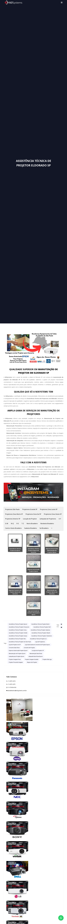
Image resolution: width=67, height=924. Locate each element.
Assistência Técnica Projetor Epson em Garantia (33, 550)
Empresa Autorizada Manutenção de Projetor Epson (52, 550)
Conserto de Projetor (29, 647)
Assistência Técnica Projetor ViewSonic (41, 636)
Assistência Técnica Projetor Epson (18, 624)
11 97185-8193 (11, 687)
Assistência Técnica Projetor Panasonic (19, 627)
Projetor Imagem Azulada (31, 659)
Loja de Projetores (40, 642)
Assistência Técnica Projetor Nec (17, 639)
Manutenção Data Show (36, 653)
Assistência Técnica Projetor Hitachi (41, 633)
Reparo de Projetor (32, 662)
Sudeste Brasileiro (30, 528)
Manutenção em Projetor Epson (17, 653)
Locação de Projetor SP (33, 590)
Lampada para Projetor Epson (16, 656)
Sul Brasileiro (44, 528)
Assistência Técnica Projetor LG (38, 639)
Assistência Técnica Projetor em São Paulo (20, 642)
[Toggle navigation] (62, 2)
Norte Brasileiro (32, 523)
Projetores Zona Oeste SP (53, 514)
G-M (6, 523)
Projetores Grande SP (29, 509)
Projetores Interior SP (12, 519)
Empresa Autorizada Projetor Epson (18, 650)
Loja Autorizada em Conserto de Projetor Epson (37, 644)
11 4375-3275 (10, 684)
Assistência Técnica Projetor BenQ (40, 624)
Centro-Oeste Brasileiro (13, 528)
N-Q (12, 523)
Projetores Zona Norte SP (14, 514)
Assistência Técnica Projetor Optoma (40, 630)
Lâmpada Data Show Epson (36, 656)
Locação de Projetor (30, 519)
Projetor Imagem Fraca (15, 659)
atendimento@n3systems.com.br (16, 690)
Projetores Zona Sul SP (33, 514)
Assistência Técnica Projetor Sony (18, 630)
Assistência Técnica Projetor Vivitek (18, 633)
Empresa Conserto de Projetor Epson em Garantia (15, 592)
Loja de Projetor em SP (15, 644)
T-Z (23, 523)
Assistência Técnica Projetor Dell (42, 627)
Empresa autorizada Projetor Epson (33, 570)
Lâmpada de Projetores (48, 519)
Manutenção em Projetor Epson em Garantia (51, 592)
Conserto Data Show (14, 647)
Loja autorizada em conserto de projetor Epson (33, 612)
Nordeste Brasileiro (47, 523)
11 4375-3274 (10, 681)
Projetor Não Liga (47, 659)
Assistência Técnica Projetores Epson (15, 549)
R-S (17, 523)
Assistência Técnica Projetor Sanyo (18, 636)
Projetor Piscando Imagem (16, 662)
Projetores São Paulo (12, 509)
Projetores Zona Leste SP (48, 509)
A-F (60, 519)
